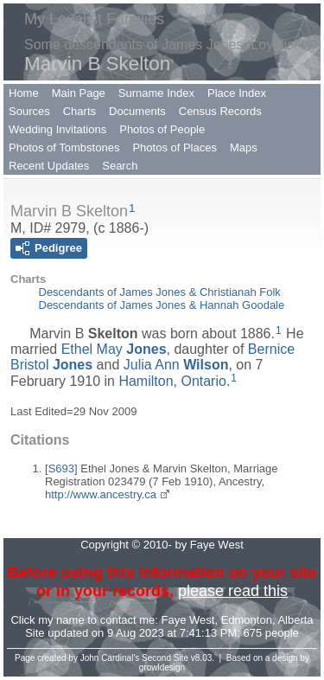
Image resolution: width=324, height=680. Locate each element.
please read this (233, 591)
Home (24, 93)
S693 (61, 468)
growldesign (162, 667)
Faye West (188, 619)
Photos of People (162, 129)
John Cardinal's (110, 658)
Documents (137, 111)
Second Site (165, 658)
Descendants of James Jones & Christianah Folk (160, 291)
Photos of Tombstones (64, 147)
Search (119, 165)
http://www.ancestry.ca (100, 494)
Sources (29, 111)
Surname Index (156, 93)
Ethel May (114, 349)
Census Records (220, 111)
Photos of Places (174, 147)
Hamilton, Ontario (172, 381)
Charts (79, 111)
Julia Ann (176, 364)
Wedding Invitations (57, 129)
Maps (243, 147)
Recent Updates (49, 165)
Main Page (78, 93)
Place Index (236, 93)
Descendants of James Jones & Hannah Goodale (162, 304)
